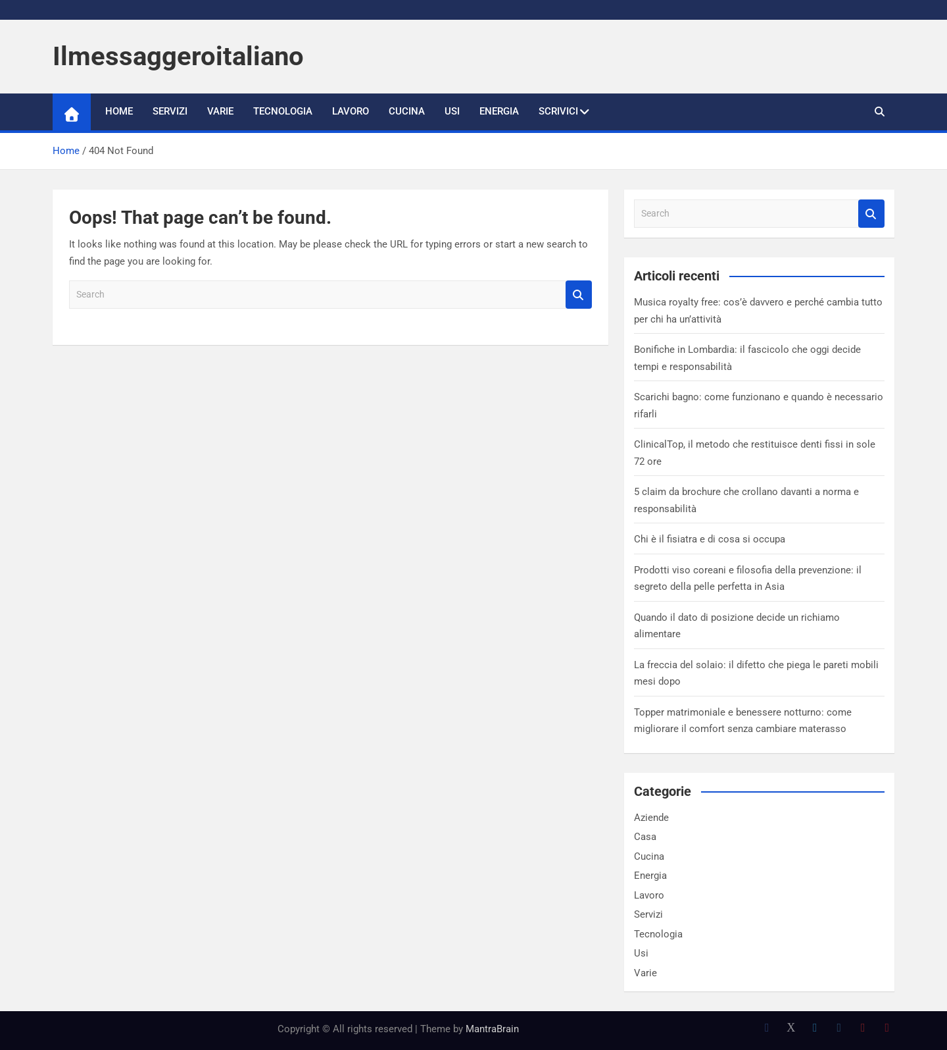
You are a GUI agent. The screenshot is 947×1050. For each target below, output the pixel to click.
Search (579, 294)
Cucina (407, 111)
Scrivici (558, 111)
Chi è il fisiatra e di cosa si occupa (709, 539)
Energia (499, 111)
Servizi (170, 111)
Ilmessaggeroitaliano (178, 56)
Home (119, 111)
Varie (220, 111)
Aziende (651, 818)
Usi (452, 111)
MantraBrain (492, 1029)
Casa (645, 837)
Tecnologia (282, 111)
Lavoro (350, 111)
